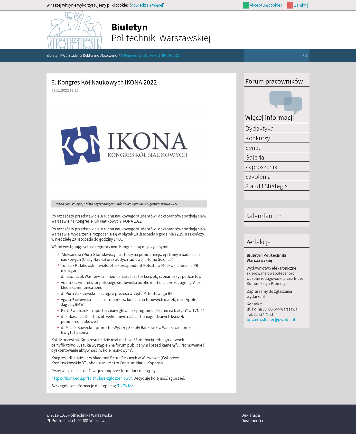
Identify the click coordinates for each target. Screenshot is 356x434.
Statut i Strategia (266, 186)
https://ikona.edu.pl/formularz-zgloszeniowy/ (91, 378)
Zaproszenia (261, 166)
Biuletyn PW (56, 55)
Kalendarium (263, 216)
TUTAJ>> (125, 385)
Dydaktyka (259, 128)
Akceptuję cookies (266, 5)
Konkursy (257, 138)
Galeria (254, 157)
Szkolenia (258, 176)
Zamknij (301, 5)
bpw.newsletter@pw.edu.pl (271, 319)
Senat (252, 147)
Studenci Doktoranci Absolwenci (93, 55)
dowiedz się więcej (147, 5)
